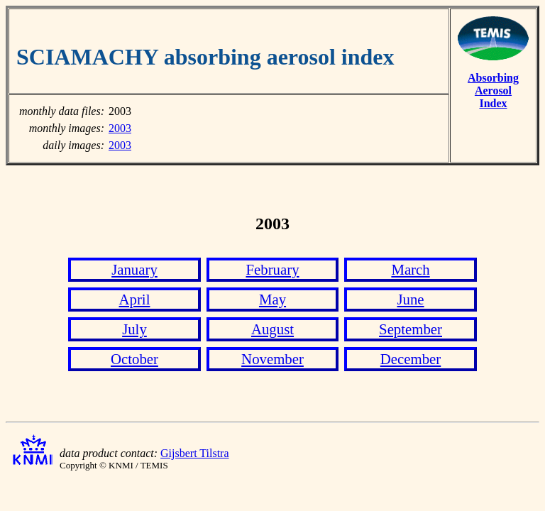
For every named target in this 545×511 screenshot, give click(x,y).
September (410, 329)
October (134, 359)
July (134, 329)
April (134, 299)
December (410, 359)
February (272, 269)
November (272, 359)
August (272, 329)
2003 (120, 128)
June (410, 299)
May (272, 299)
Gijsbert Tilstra (194, 453)
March (410, 269)
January (134, 269)
